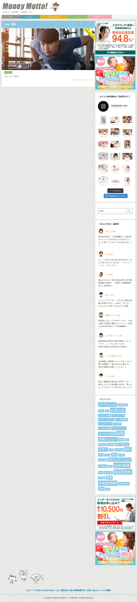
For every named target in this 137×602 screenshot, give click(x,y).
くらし (77, 17)
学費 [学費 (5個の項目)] (111, 450)
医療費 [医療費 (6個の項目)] (110, 444)
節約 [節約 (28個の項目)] (128, 472)
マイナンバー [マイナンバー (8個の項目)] (119, 428)
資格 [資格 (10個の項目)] (101, 488)
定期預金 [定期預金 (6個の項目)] (119, 450)
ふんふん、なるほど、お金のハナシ (17, 12)
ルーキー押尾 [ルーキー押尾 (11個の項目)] (107, 433)
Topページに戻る (33, 590)
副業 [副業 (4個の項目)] (126, 439)
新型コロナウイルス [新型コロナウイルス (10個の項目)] (119, 459)
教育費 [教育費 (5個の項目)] (121, 455)
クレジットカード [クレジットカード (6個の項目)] (106, 420)
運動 (16, 89)
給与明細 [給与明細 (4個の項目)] (102, 478)
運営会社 (65, 590)
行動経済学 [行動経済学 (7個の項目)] (124, 484)
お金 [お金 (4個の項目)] (107, 411)
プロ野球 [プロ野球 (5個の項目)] (117, 424)
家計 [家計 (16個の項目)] (128, 449)
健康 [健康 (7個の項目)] (121, 439)
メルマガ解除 (105, 590)
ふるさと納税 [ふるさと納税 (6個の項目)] (104, 415)
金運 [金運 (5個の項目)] (107, 489)
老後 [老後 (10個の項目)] (109, 477)
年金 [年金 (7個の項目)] (101, 455)
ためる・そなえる (53, 17)
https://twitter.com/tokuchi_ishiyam (112, 347)
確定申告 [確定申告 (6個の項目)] (108, 472)
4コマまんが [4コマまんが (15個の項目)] (107, 404)
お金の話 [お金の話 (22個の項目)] (118, 410)
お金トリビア (99, 17)
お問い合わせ (92, 590)
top (10, 17)
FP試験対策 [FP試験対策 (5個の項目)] (122, 405)
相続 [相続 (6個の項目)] (100, 472)
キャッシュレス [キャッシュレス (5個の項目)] (118, 415)
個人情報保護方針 (77, 590)
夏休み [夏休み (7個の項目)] (119, 444)
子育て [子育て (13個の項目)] (103, 449)
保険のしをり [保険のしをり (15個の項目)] (108, 439)
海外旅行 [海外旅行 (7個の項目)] (103, 466)
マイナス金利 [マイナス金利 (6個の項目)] (104, 428)
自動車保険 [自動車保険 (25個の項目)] (108, 483)
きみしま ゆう (87, 92)
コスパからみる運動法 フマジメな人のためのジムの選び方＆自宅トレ (38, 75)
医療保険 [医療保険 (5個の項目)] (102, 444)
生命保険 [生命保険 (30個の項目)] (122, 465)
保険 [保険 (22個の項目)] (120, 433)
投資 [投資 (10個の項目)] (114, 454)
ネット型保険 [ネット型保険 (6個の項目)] (121, 420)
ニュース (29, 17)
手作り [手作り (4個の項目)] (107, 455)
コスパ (10, 89)
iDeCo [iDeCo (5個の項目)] (101, 411)
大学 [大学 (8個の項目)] (126, 444)
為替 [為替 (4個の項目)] (110, 466)
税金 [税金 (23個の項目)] (118, 472)
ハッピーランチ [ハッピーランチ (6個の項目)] (105, 424)
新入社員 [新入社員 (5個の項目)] (102, 460)
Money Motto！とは (51, 590)
